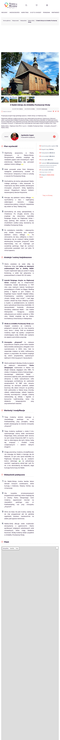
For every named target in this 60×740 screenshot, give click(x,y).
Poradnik (46, 12)
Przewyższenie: (45, 153)
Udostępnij (53, 111)
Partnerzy (55, 12)
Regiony (4, 12)
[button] (57, 548)
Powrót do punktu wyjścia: (48, 146)
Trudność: (43, 163)
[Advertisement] (30, 39)
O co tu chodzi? (35, 12)
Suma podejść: (45, 156)
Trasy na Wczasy (47, 195)
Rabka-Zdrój (50, 175)
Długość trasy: (45, 149)
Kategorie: (44, 175)
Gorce (41, 177)
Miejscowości (15, 12)
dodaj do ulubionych (6, 111)
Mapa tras (24, 12)
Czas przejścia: (45, 170)
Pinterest (58, 111)
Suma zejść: (44, 159)
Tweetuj (56, 111)
